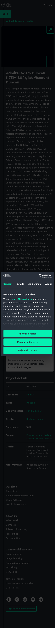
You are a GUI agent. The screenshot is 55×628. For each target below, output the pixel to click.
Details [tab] (20, 284)
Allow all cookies (27, 333)
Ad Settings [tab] (34, 284)
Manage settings (27, 342)
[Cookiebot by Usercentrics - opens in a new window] (39, 276)
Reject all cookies (27, 350)
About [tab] (48, 284)
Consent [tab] (7, 284)
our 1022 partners (22, 299)
